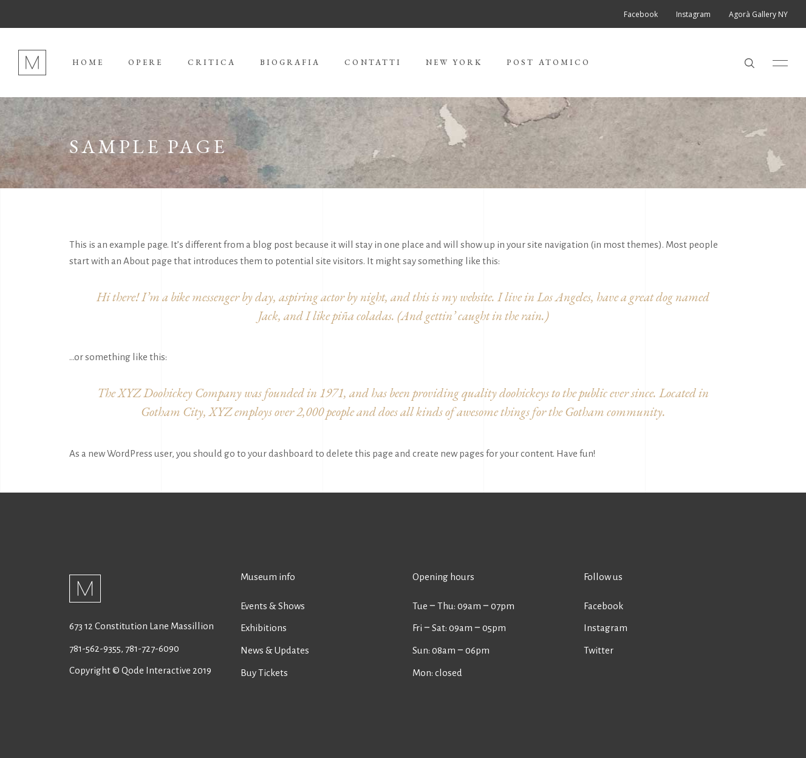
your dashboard (280, 453)
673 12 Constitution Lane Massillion (141, 626)
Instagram (605, 628)
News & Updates (275, 650)
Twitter (598, 650)
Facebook (603, 606)
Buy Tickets (264, 673)
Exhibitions (264, 628)
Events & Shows (273, 606)
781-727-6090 (152, 648)
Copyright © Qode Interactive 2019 (140, 670)
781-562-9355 (95, 648)
